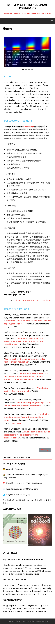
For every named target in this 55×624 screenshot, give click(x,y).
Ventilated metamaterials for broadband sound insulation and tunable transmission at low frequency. (26, 376)
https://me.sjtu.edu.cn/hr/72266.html (33, 300)
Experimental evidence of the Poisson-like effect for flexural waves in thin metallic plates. (24, 341)
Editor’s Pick (33, 585)
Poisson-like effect (26, 588)
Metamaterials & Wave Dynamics (35, 621)
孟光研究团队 (28, 126)
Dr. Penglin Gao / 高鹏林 (14, 463)
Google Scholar (12, 494)
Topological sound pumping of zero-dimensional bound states (26, 417)
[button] (45, 450)
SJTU (30, 494)
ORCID (23, 494)
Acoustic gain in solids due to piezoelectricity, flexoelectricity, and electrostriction (27, 434)
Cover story (15, 423)
